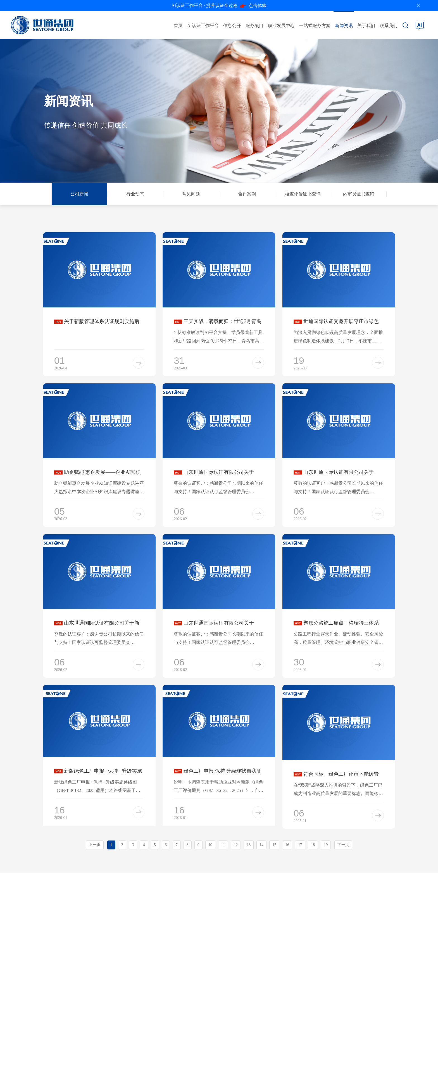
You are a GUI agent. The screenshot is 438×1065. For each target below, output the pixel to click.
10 (210, 845)
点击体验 (219, 6)
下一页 (343, 845)
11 (223, 845)
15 (274, 845)
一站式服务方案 (314, 25)
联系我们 (388, 25)
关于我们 (366, 25)
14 (261, 845)
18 (313, 845)
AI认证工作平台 (203, 25)
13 (249, 845)
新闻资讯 (344, 25)
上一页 (95, 845)
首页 (178, 25)
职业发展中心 (281, 25)
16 (287, 845)
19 (326, 845)
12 (236, 845)
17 (300, 845)
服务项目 (254, 25)
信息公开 (232, 25)
